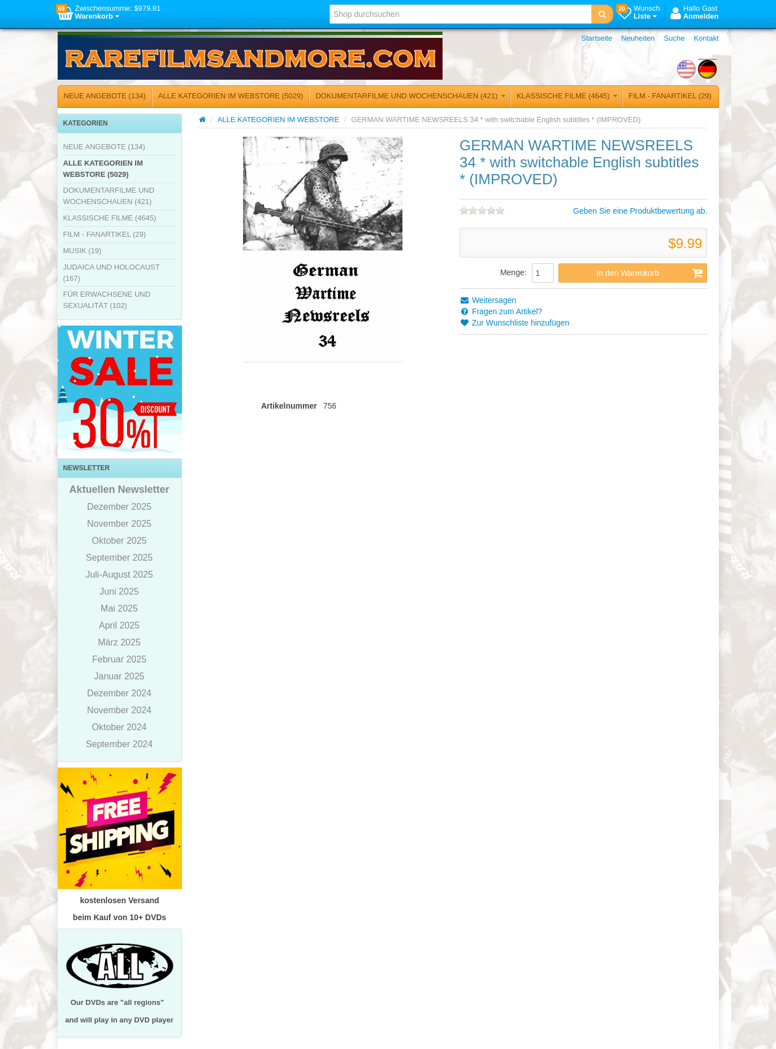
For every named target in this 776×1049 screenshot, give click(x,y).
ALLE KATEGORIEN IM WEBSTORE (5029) (231, 96)
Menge (512, 272)
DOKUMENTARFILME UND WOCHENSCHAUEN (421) (410, 96)
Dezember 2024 (119, 693)
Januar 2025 (119, 676)
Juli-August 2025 (119, 574)
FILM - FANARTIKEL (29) (670, 96)
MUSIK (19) (82, 250)
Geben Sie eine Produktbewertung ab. (640, 210)
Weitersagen (487, 300)
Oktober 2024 (119, 727)
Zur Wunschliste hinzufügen (514, 322)
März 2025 (119, 642)
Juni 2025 (118, 591)
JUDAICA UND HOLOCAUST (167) (111, 273)
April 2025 (119, 625)
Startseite (596, 38)
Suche (674, 38)
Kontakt (705, 38)
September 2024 (119, 744)
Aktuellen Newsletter (119, 489)
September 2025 (119, 557)
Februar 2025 (119, 659)
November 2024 (119, 710)
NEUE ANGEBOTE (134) (105, 96)
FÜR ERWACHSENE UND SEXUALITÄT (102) (107, 300)
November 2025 (119, 523)
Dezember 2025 (119, 507)
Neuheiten (637, 38)
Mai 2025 (119, 608)
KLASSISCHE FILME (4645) (567, 96)
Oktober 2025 (119, 540)
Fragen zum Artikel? (500, 311)
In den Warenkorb (650, 273)
